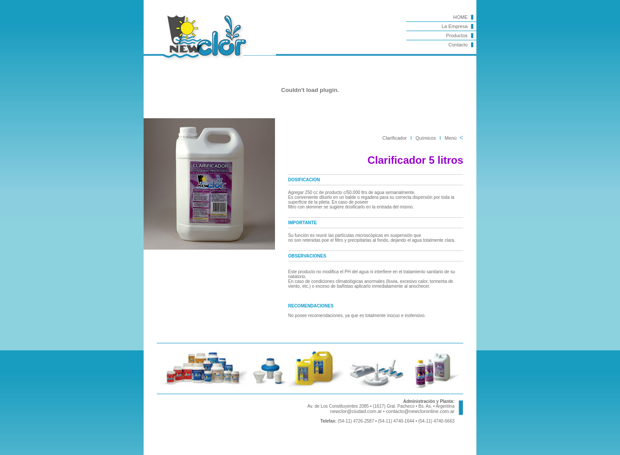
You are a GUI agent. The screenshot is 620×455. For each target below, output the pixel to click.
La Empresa (455, 26)
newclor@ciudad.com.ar (356, 411)
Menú (450, 138)
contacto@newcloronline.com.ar (420, 411)
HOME (460, 17)
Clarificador (394, 138)
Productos (457, 35)
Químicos (426, 138)
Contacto (458, 44)
